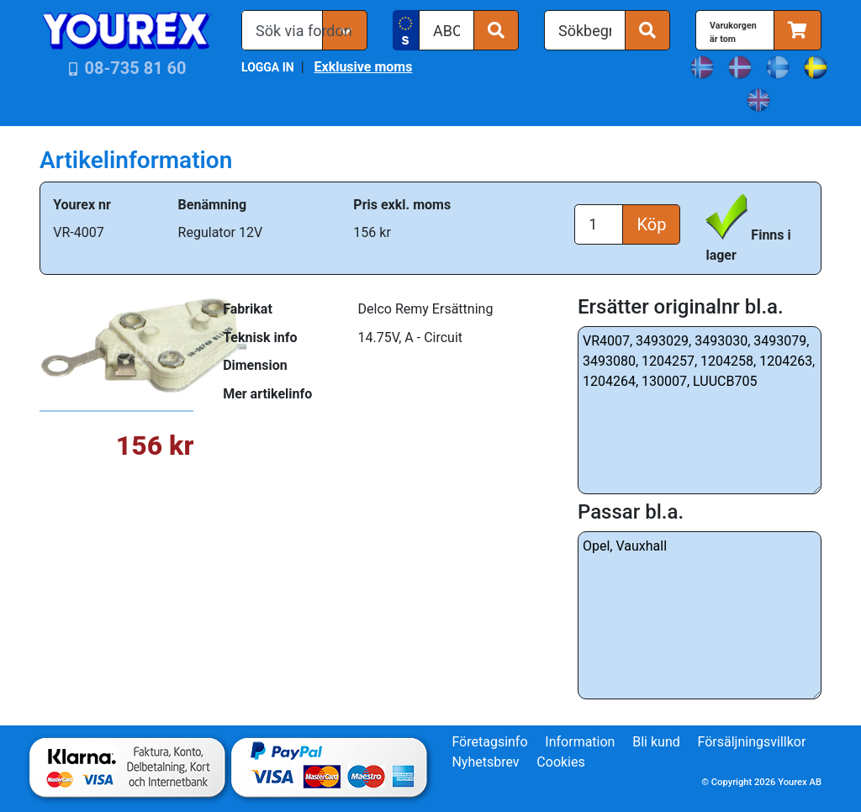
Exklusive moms (363, 67)
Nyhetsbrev (485, 762)
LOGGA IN (267, 67)
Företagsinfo (489, 742)
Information (580, 742)
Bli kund (656, 742)
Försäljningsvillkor (752, 742)
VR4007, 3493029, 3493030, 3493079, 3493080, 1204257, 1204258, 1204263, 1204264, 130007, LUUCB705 (699, 410)
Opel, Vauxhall (699, 615)
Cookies (560, 762)
